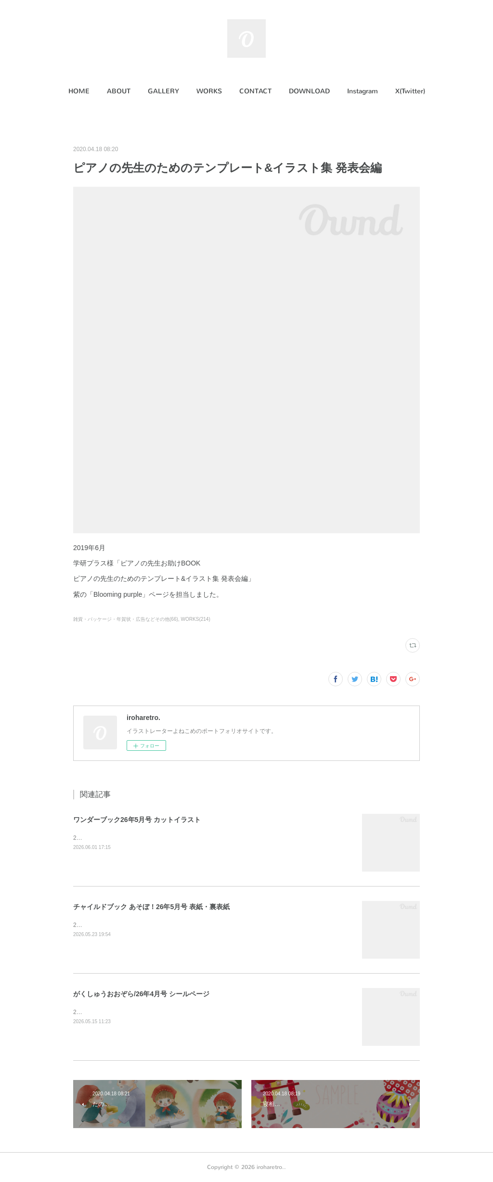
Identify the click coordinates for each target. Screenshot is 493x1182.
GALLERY (163, 91)
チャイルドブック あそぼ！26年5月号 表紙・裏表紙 (151, 907)
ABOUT (118, 91)
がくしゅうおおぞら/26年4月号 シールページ (141, 994)
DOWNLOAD (309, 91)
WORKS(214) (195, 619)
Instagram (362, 91)
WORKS (209, 91)
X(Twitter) (410, 91)
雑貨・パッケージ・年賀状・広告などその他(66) (125, 619)
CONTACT (255, 91)
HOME (79, 91)
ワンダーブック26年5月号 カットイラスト (137, 819)
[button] (79, 91)
